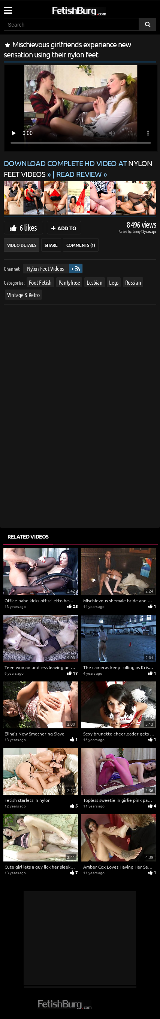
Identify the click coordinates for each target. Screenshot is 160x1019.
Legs (113, 282)
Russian (133, 282)
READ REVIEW (79, 174)
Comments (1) (80, 245)
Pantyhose (69, 282)
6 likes (28, 227)
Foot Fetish (40, 282)
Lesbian (95, 282)
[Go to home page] (93, 9)
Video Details (21, 245)
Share (51, 245)
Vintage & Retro (23, 294)
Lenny (137, 231)
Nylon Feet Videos (45, 268)
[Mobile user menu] (7, 7)
